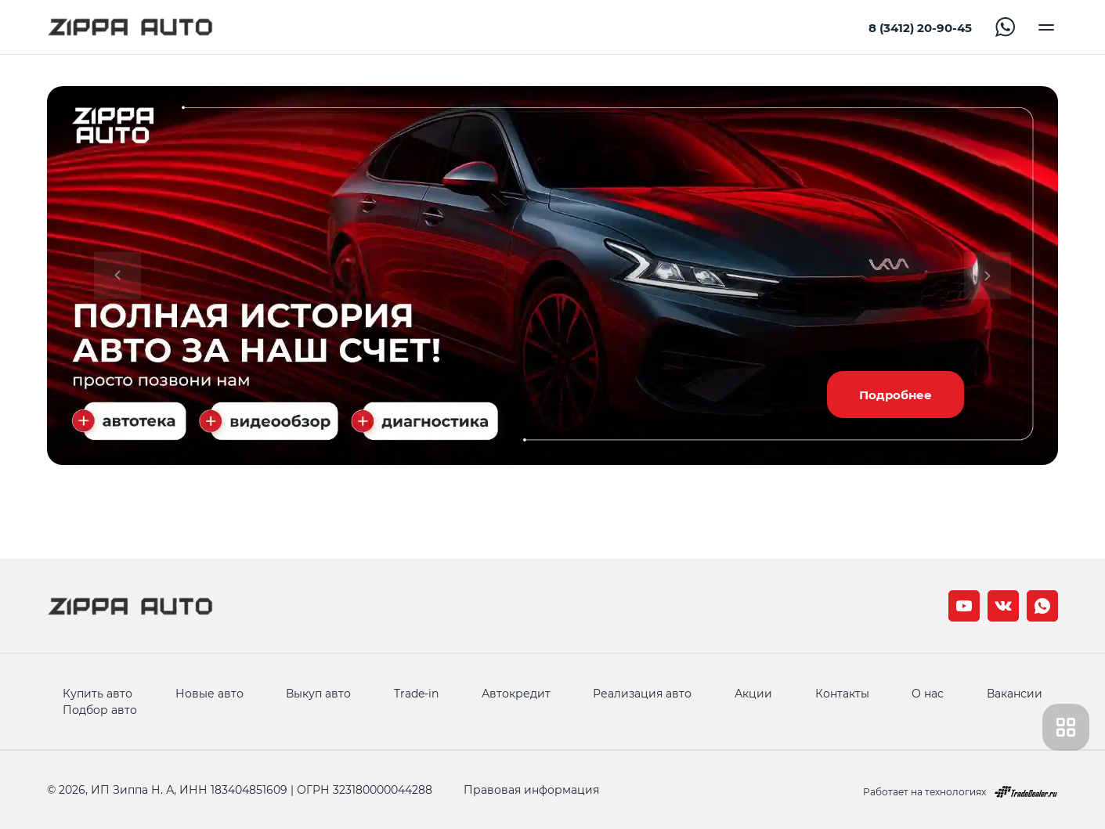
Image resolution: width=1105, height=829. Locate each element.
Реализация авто (642, 693)
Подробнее (895, 394)
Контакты (842, 693)
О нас (928, 693)
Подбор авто (100, 709)
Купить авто (97, 693)
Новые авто (209, 693)
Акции (753, 693)
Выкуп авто (318, 693)
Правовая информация (531, 789)
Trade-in (416, 693)
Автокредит (516, 693)
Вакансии (1014, 693)
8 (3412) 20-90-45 (920, 27)
